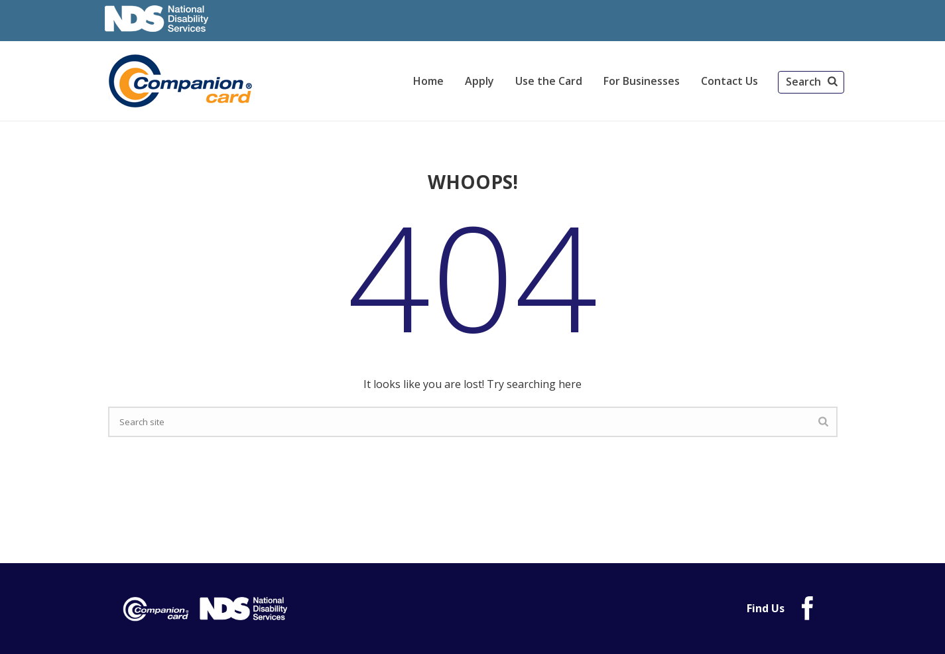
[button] (811, 82)
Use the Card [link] (548, 81)
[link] (182, 81)
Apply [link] (479, 81)
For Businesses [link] (641, 81)
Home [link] (428, 81)
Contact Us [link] (729, 81)
